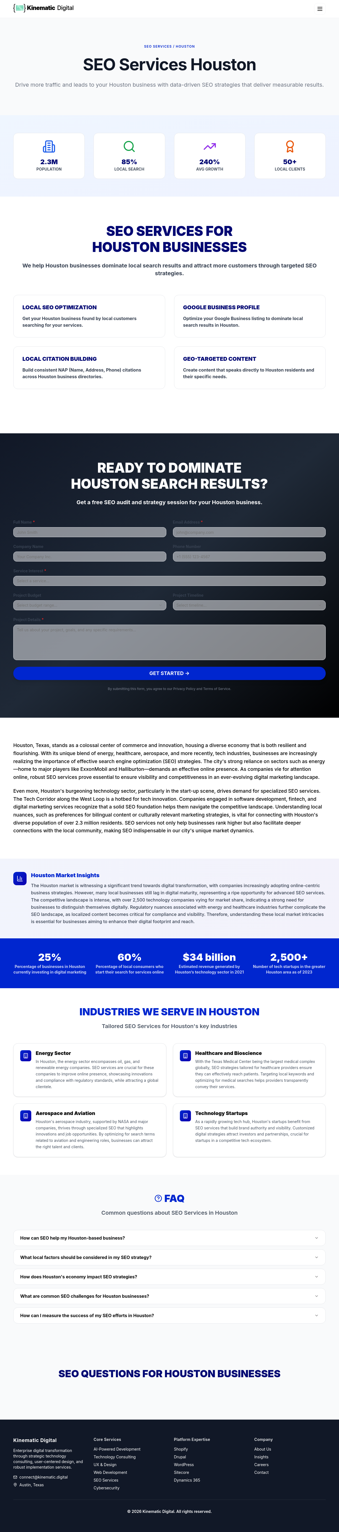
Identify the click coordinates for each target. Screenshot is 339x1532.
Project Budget (27, 595)
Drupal (180, 1456)
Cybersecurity (107, 1487)
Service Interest (29, 570)
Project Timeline (188, 595)
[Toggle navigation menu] (320, 9)
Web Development (110, 1472)
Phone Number (187, 546)
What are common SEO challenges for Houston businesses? (169, 1296)
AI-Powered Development (117, 1449)
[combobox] (169, 581)
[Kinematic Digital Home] (46, 8)
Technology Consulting (115, 1456)
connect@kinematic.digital (43, 1477)
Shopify (181, 1449)
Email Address (188, 522)
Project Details (28, 619)
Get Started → (169, 673)
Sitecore (181, 1472)
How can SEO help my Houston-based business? (169, 1238)
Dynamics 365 (187, 1480)
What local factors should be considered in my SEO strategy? (169, 1257)
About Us (262, 1449)
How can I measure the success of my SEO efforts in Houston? (169, 1315)
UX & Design (105, 1464)
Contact (261, 1472)
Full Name (24, 522)
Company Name (28, 546)
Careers (261, 1464)
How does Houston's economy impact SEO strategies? (169, 1276)
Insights (261, 1456)
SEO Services (106, 1480)
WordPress (184, 1464)
